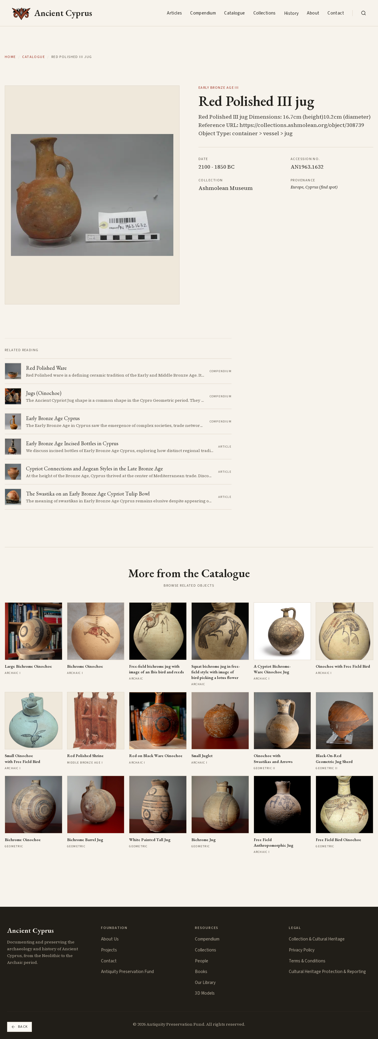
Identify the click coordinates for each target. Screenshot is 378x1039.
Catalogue (234, 13)
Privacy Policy (302, 950)
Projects (109, 950)
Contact (336, 13)
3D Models (205, 993)
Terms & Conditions (307, 961)
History (291, 13)
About (313, 13)
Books (201, 971)
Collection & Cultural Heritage (317, 939)
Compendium (203, 13)
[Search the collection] (363, 13)
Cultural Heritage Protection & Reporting (327, 971)
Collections (264, 13)
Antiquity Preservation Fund (127, 971)
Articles (174, 13)
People (201, 961)
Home (10, 57)
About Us (110, 939)
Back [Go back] (19, 1026)
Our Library (205, 982)
